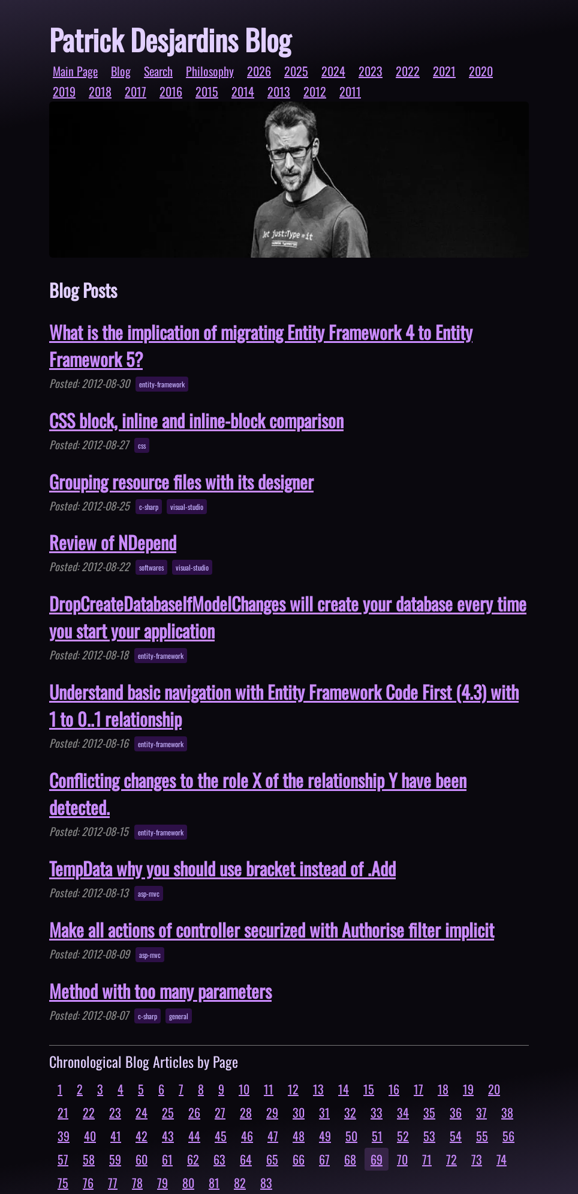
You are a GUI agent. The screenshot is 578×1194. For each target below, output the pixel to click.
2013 (278, 91)
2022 (408, 71)
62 (193, 1159)
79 (162, 1183)
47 (272, 1136)
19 (468, 1089)
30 (299, 1112)
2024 (333, 71)
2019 (64, 91)
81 (214, 1183)
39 (64, 1136)
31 (324, 1112)
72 (451, 1159)
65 (272, 1159)
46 (247, 1136)
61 (167, 1159)
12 (293, 1089)
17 (418, 1089)
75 (63, 1183)
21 (63, 1112)
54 (456, 1136)
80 (188, 1183)
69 (377, 1159)
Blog (121, 71)
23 (115, 1112)
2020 (481, 71)
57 (63, 1159)
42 (141, 1136)
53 (429, 1136)
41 (115, 1136)
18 (443, 1089)
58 (89, 1159)
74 (501, 1159)
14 (343, 1089)
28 (246, 1112)
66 (299, 1159)
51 (377, 1136)
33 (377, 1112)
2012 (314, 91)
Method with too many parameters (160, 990)
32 (350, 1112)
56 (508, 1136)
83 (266, 1183)
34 (403, 1112)
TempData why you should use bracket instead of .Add (222, 868)
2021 (444, 71)
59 (115, 1159)
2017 (135, 91)
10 (244, 1089)
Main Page (75, 71)
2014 (242, 91)
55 (482, 1136)
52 (403, 1136)
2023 (371, 71)
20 (494, 1089)
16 (394, 1089)
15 (368, 1089)
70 (402, 1159)
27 (220, 1112)
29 (272, 1112)
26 (194, 1112)
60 (141, 1159)
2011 (350, 91)
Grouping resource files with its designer (181, 481)
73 (476, 1159)
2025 (296, 71)
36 (456, 1112)
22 (89, 1112)
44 (194, 1136)
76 (88, 1183)
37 (481, 1112)
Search (158, 71)
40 (90, 1136)
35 (429, 1112)
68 (350, 1159)
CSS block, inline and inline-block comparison (196, 420)
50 (351, 1136)
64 (246, 1159)
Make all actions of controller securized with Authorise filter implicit (271, 929)
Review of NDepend (112, 542)
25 (168, 1112)
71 (427, 1159)
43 (168, 1136)
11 (268, 1089)
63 (219, 1159)
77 (113, 1183)
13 (318, 1089)
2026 (259, 71)
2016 (170, 91)
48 (299, 1136)
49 (325, 1136)
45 (221, 1136)
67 (324, 1159)
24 (141, 1112)
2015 (206, 91)
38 (507, 1112)
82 (240, 1183)
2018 (100, 91)
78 (137, 1183)
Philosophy (210, 71)
